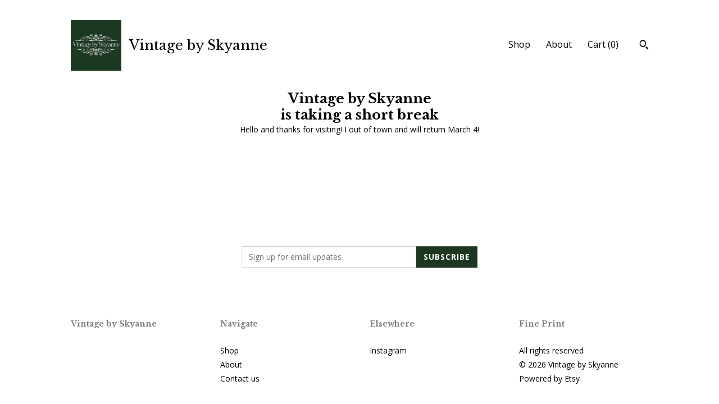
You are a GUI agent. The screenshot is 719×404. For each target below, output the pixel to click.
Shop (519, 44)
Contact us (240, 378)
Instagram (388, 350)
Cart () (603, 44)
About (559, 44)
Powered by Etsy (549, 378)
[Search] (644, 46)
